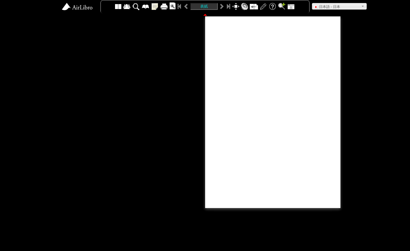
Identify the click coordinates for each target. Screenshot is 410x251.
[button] (339, 6)
